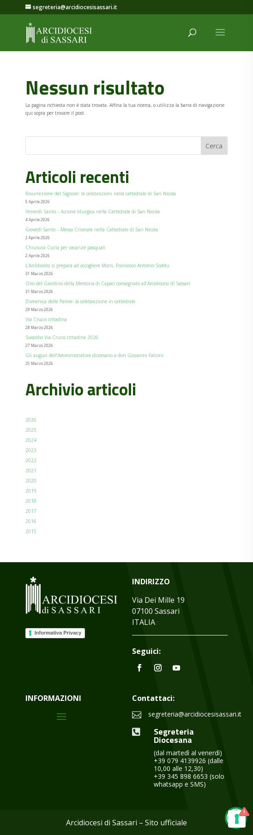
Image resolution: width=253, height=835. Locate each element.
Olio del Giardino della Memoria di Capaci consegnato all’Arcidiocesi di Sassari (107, 283)
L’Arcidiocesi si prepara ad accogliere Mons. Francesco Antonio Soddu (97, 265)
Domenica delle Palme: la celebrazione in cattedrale (80, 301)
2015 (30, 531)
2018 (30, 501)
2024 (30, 440)
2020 (30, 480)
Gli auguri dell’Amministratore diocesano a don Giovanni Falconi (94, 355)
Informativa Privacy (58, 632)
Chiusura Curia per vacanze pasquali (65, 247)
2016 (30, 521)
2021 (30, 470)
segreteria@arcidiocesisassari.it (194, 714)
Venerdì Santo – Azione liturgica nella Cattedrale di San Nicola (92, 211)
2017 (30, 511)
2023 (30, 450)
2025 (30, 430)
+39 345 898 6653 (181, 776)
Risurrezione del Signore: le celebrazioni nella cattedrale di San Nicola (100, 193)
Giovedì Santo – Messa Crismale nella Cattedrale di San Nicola (91, 229)
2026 (30, 420)
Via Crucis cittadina (46, 319)
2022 (30, 460)
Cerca (214, 145)
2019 (30, 491)
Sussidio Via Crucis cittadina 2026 (61, 337)
